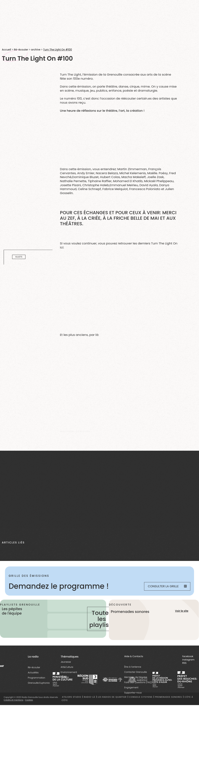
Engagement (131, 687)
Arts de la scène (83, 431)
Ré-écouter (21, 49)
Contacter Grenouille (135, 672)
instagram (188, 659)
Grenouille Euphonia (39, 682)
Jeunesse (66, 661)
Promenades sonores (168, 697)
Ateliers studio (71, 697)
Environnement (69, 672)
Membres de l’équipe (135, 677)
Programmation (36, 677)
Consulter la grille (167, 586)
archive (35, 49)
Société (65, 677)
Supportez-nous (133, 692)
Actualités (33, 672)
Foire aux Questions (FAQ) (138, 682)
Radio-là (89, 697)
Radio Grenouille (67, 431)
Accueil (6, 49)
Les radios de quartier (112, 697)
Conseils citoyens (140, 697)
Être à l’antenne (132, 666)
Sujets (18, 256)
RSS (184, 663)
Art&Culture (67, 667)
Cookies (29, 700)
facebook (187, 656)
